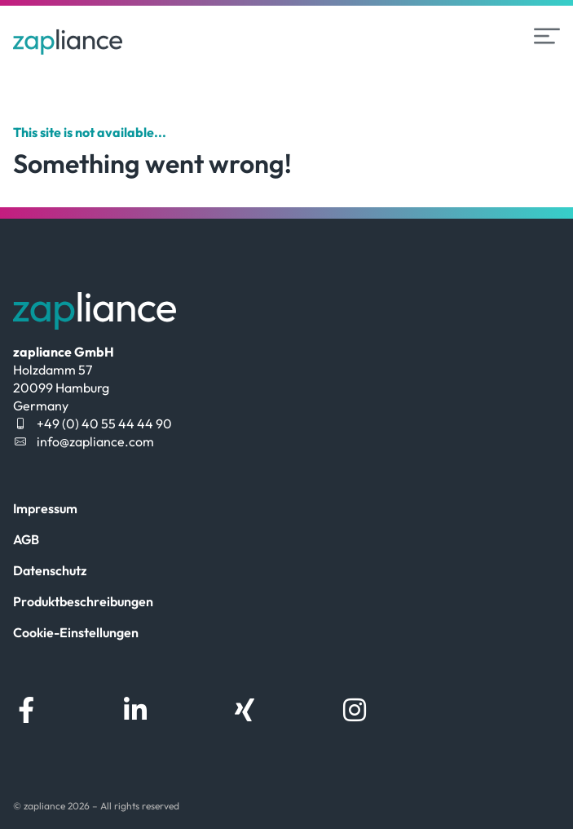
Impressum (45, 508)
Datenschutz (49, 570)
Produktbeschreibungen (83, 601)
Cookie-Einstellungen (76, 632)
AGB (26, 539)
